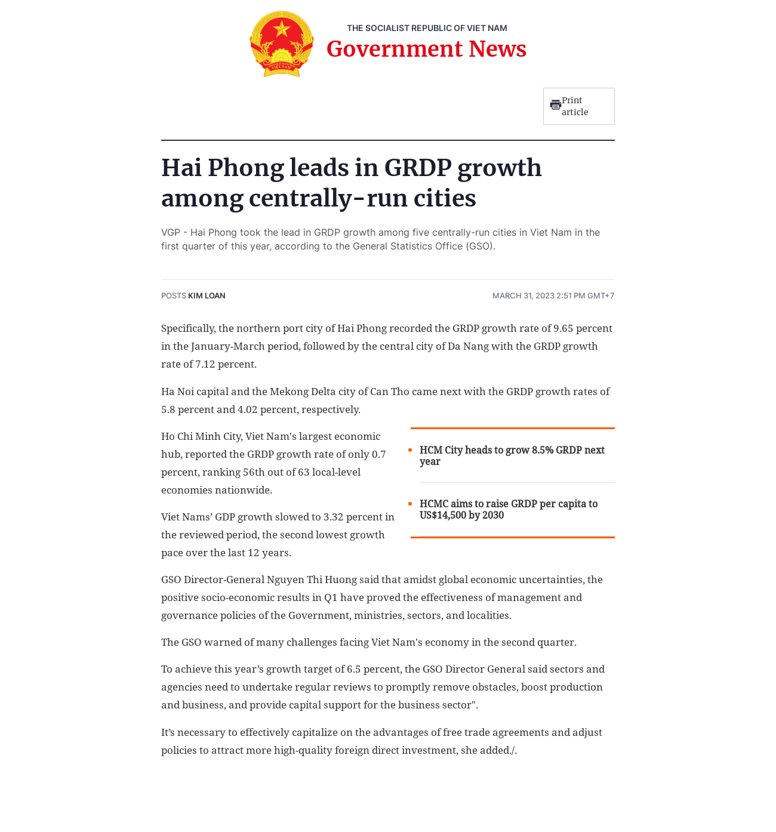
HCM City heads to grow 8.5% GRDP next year (512, 456)
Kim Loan (207, 295)
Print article (569, 106)
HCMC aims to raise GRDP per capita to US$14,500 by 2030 (509, 509)
